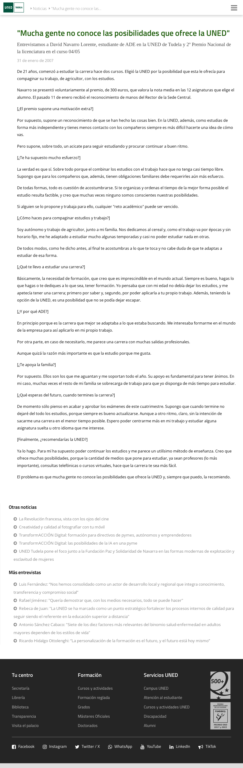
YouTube (150, 746)
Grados (84, 707)
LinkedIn (179, 746)
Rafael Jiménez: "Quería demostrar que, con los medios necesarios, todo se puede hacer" (101, 600)
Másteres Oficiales (94, 716)
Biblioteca (20, 707)
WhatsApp (120, 746)
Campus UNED (156, 688)
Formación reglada (94, 697)
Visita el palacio (25, 725)
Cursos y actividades (95, 688)
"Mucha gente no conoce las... (76, 8)
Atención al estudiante (163, 697)
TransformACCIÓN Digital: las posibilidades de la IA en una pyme (78, 543)
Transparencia (24, 716)
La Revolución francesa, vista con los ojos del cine (64, 519)
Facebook (23, 746)
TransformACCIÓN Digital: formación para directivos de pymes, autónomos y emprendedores (105, 535)
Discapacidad (155, 716)
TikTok (207, 746)
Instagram (55, 746)
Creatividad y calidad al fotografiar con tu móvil (62, 527)
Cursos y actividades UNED (167, 707)
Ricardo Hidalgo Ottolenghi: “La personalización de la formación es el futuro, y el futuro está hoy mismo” (114, 640)
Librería (18, 697)
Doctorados (88, 725)
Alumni (150, 725)
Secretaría (20, 688)
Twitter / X (87, 746)
